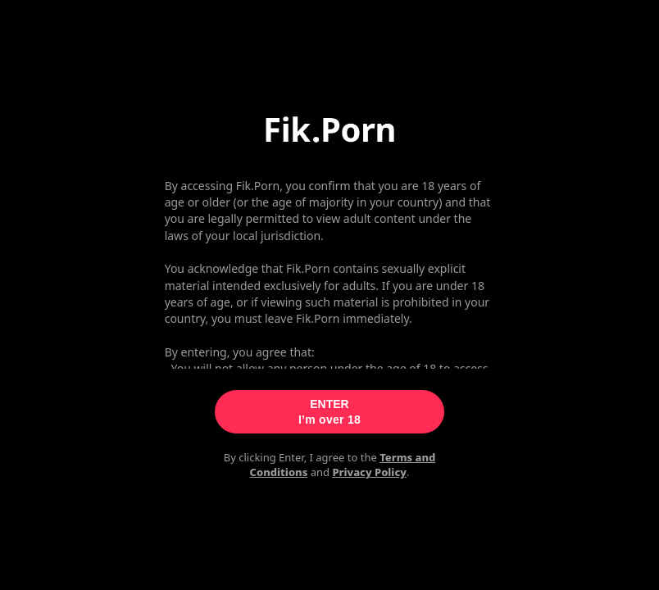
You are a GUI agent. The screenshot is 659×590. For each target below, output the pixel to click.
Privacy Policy (369, 472)
